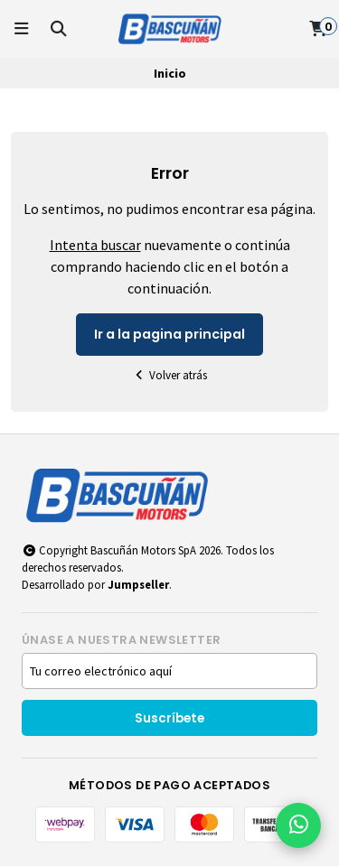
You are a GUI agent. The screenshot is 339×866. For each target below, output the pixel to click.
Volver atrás (170, 375)
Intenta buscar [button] (95, 245)
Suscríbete (169, 718)
